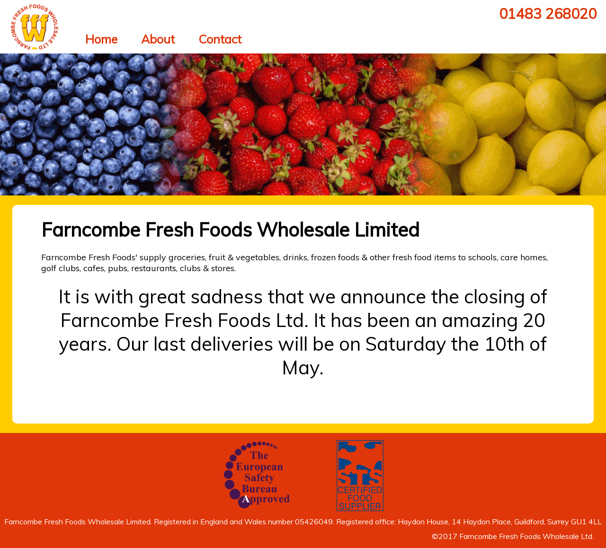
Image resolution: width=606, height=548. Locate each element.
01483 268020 (548, 14)
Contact (219, 39)
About (158, 39)
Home (101, 39)
